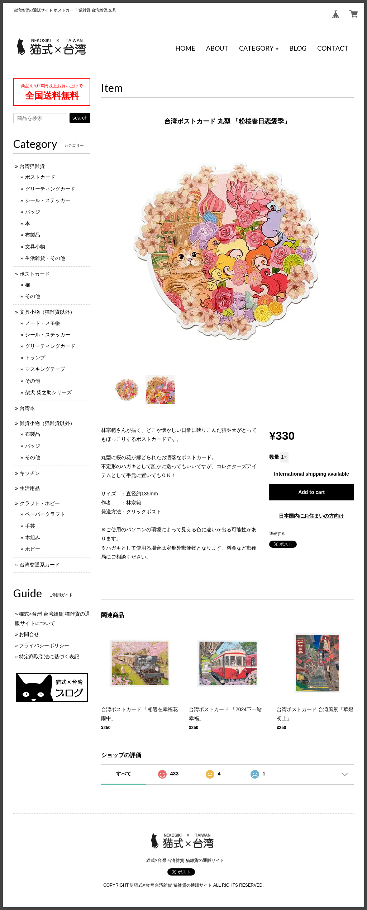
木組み (32, 537)
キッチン (30, 473)
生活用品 (30, 488)
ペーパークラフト (45, 514)
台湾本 (27, 408)
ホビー (32, 549)
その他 (32, 296)
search (79, 118)
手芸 (30, 526)
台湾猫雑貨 (32, 166)
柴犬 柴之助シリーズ (48, 392)
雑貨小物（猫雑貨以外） (47, 423)
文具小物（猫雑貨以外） (47, 312)
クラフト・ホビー (40, 503)
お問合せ (29, 634)
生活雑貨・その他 (45, 258)
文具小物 (35, 246)
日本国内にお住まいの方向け (311, 516)
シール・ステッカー (47, 200)
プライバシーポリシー (44, 645)
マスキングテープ (45, 369)
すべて (123, 773)
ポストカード (40, 177)
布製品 (32, 235)
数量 (274, 457)
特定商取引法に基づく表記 (49, 656)
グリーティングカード (50, 189)
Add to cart (311, 492)
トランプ (35, 357)
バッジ (32, 212)
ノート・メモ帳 (42, 323)
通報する (277, 533)
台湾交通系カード (40, 565)
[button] (259, 48)
